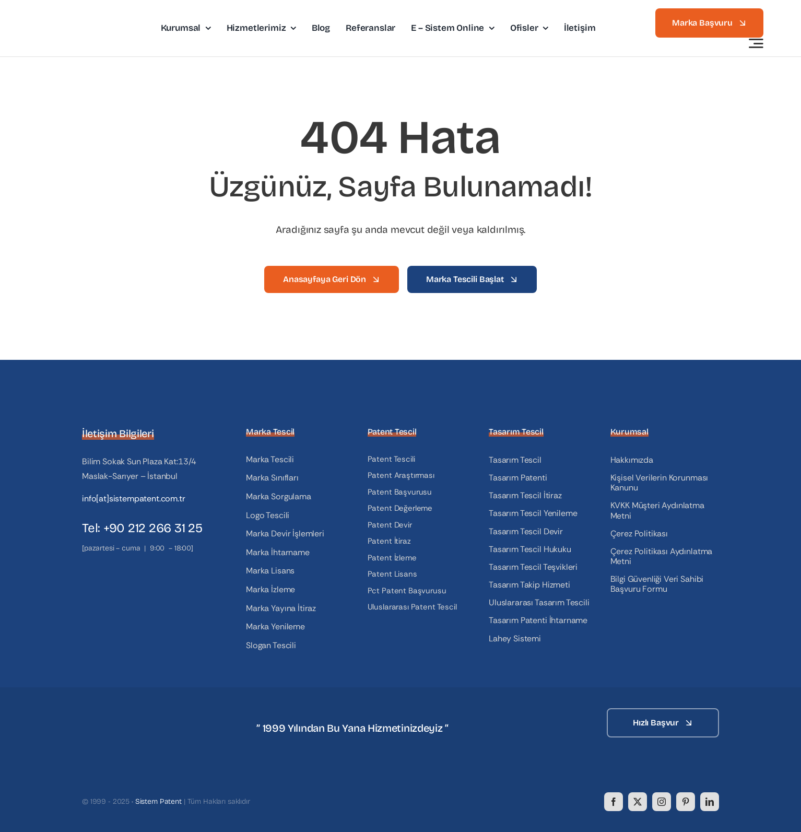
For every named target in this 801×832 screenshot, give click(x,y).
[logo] (83, 13)
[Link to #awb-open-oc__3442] (756, 43)
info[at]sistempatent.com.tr (133, 498)
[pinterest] (685, 801)
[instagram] (661, 801)
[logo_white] (134, 712)
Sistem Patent (158, 801)
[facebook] (613, 801)
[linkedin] (709, 801)
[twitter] (637, 801)
